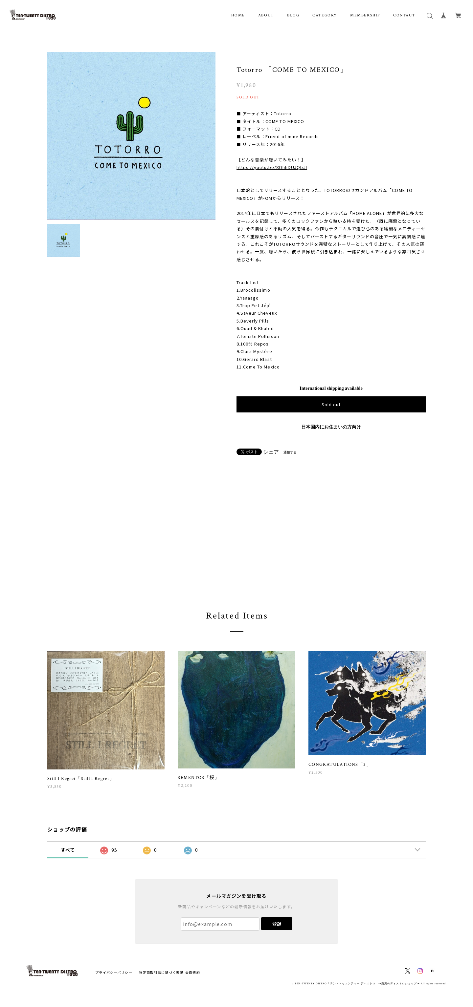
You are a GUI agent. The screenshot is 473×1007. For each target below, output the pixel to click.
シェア (271, 452)
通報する (290, 452)
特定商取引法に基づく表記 (161, 972)
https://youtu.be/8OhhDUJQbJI (271, 167)
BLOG (293, 15)
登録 (277, 924)
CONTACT (404, 15)
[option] (131, 136)
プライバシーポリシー (113, 972)
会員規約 (192, 972)
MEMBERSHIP (365, 15)
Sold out (331, 404)
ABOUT (266, 15)
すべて (68, 850)
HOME (238, 15)
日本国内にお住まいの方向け (331, 427)
